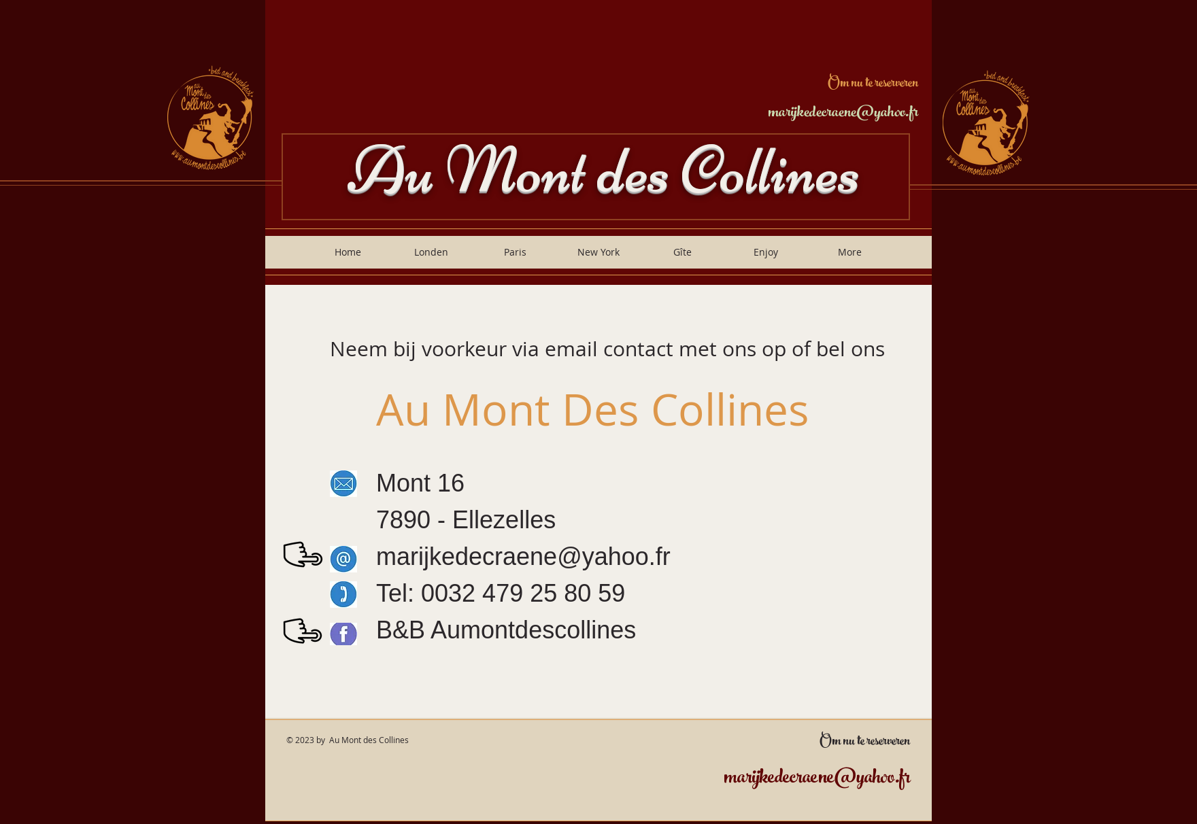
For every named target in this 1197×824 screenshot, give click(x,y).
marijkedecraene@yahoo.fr (843, 114)
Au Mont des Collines (604, 170)
